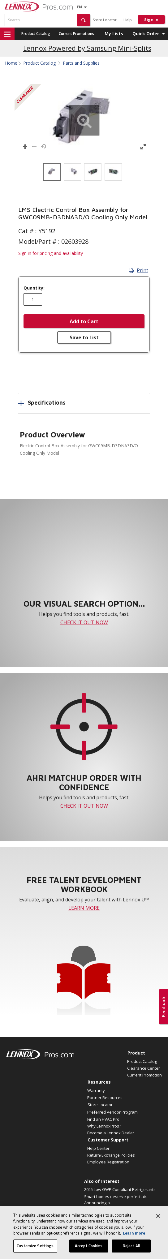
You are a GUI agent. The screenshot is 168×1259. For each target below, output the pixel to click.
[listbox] (84, 172)
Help (127, 20)
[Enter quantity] (33, 299)
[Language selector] (79, 6)
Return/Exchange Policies (111, 1155)
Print (138, 270)
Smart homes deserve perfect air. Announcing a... (115, 1199)
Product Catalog (35, 33)
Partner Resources (105, 1097)
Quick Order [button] (145, 34)
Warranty (96, 1090)
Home (11, 63)
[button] (83, 20)
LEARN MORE (84, 907)
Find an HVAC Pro (103, 1119)
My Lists (114, 34)
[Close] (158, 1223)
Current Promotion (144, 1075)
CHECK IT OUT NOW (84, 622)
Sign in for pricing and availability (50, 253)
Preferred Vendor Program (112, 1112)
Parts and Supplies (81, 63)
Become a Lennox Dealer (110, 1133)
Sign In (151, 19)
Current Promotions (76, 33)
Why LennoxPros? (104, 1126)
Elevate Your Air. (99, 1210)
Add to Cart (84, 321)
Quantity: (34, 288)
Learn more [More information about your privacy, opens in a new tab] (134, 1240)
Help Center (98, 1148)
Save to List (84, 337)
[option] (52, 172)
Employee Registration (108, 1162)
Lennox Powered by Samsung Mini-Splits (87, 48)
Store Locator (105, 20)
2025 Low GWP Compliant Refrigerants (120, 1189)
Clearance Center (143, 1068)
